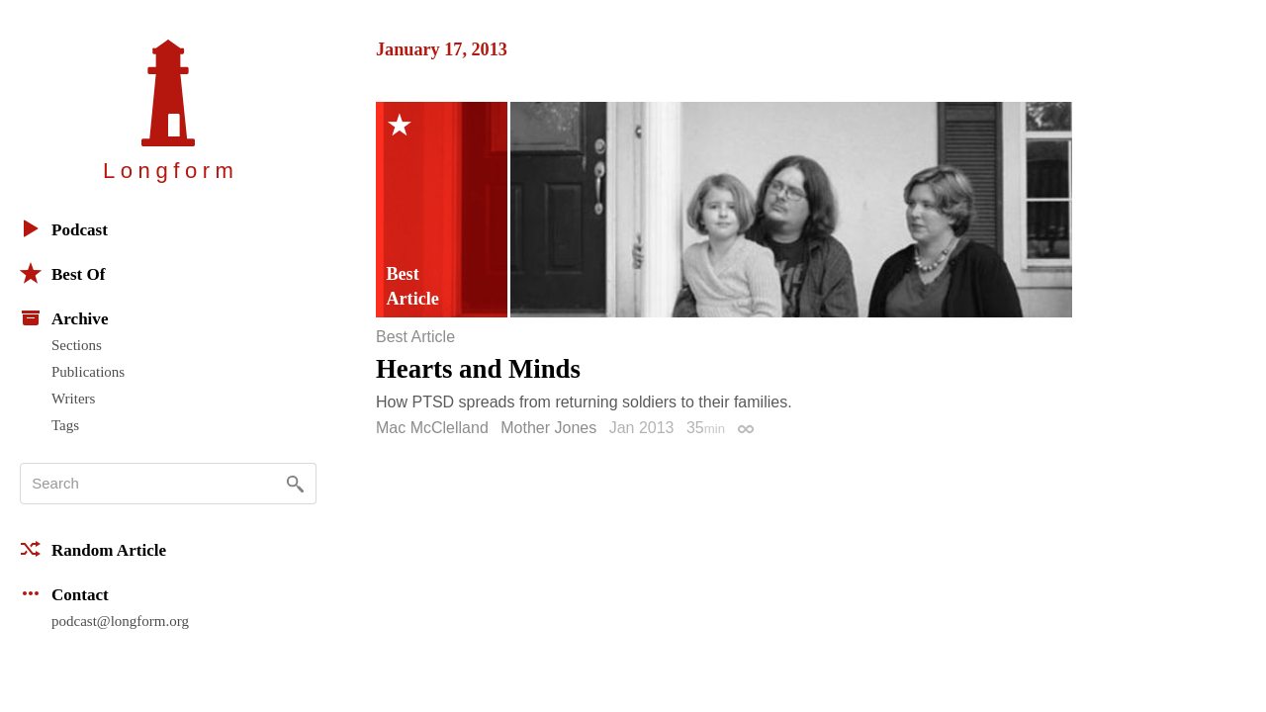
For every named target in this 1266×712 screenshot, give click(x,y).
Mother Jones (548, 427)
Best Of (62, 273)
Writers (73, 398)
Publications (88, 372)
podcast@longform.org (120, 621)
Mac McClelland (432, 427)
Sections (76, 345)
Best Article (415, 337)
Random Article (93, 549)
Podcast (64, 228)
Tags (65, 425)
